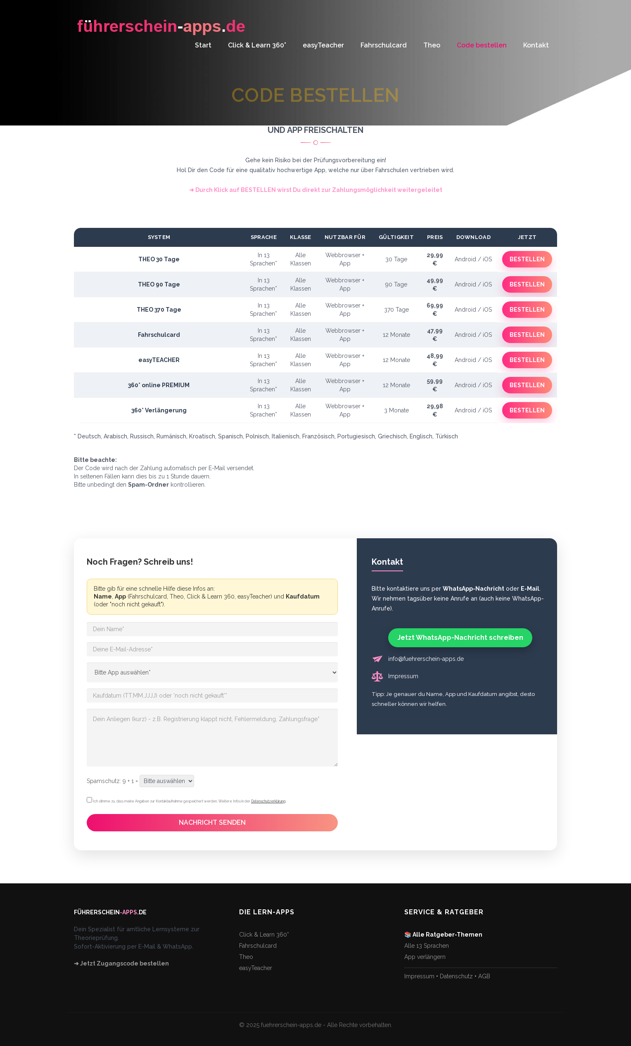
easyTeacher (323, 45)
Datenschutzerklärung (268, 801)
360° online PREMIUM (159, 385)
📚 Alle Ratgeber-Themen (443, 934)
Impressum (403, 676)
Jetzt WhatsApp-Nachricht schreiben (460, 637)
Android (465, 259)
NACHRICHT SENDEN (212, 822)
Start (203, 45)
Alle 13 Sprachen (426, 945)
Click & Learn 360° (257, 45)
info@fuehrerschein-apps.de (426, 659)
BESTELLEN (527, 259)
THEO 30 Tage (159, 259)
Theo (431, 45)
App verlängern (425, 957)
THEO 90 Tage (159, 284)
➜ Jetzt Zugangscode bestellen (121, 963)
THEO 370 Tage (159, 309)
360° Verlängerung (159, 410)
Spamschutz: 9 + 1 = (112, 781)
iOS (487, 259)
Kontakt (536, 45)
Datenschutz (456, 976)
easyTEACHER (159, 360)
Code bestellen (482, 45)
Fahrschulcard (384, 45)
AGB (484, 976)
